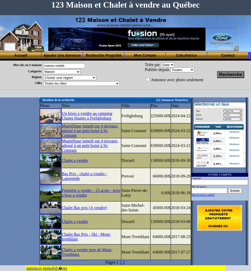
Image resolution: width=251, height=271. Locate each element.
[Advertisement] (19, 175)
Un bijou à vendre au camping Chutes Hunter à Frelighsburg (87, 115)
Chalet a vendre (75, 160)
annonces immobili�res (46, 268)
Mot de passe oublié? (203, 194)
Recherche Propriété (104, 55)
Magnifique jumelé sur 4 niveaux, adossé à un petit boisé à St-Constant (90, 131)
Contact (228, 55)
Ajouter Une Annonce (62, 55)
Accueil (20, 55)
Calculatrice (186, 55)
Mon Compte (145, 55)
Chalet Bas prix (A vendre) (84, 207)
